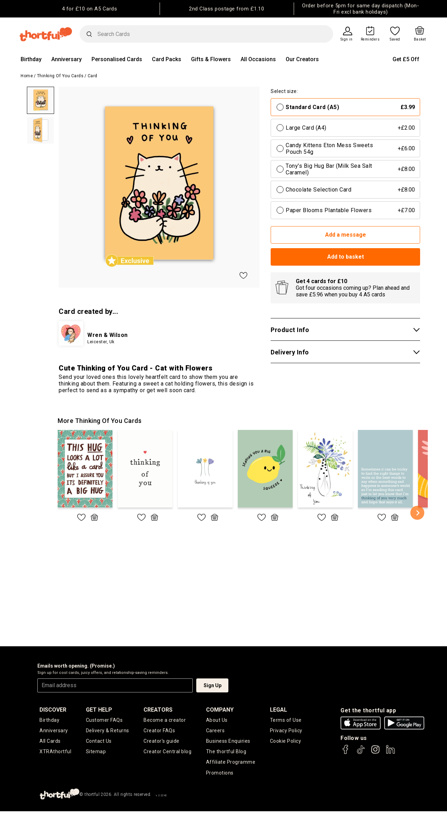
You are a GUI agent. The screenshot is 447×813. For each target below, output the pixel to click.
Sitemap (96, 753)
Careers (215, 731)
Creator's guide (161, 742)
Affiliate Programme (231, 764)
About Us (217, 720)
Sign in (346, 39)
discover (52, 709)
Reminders (370, 39)
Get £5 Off (406, 59)
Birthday (31, 59)
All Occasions (258, 59)
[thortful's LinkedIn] (390, 752)
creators (158, 709)
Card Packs (166, 59)
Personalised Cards (116, 59)
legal (278, 709)
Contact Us (99, 742)
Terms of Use (286, 720)
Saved (395, 39)
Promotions (220, 774)
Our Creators (302, 59)
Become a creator (165, 720)
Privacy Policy (286, 731)
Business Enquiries (228, 742)
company (220, 709)
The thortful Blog (226, 753)
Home (27, 75)
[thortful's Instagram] (375, 752)
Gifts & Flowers (211, 59)
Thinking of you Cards (60, 75)
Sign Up (212, 685)
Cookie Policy (285, 742)
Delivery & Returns (107, 731)
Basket (420, 39)
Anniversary (66, 59)
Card (92, 75)
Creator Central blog (167, 753)
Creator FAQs (159, 731)
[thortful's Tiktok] (361, 752)
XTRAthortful (55, 753)
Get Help (99, 709)
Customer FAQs (104, 720)
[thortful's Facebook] (345, 752)
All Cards (50, 742)
